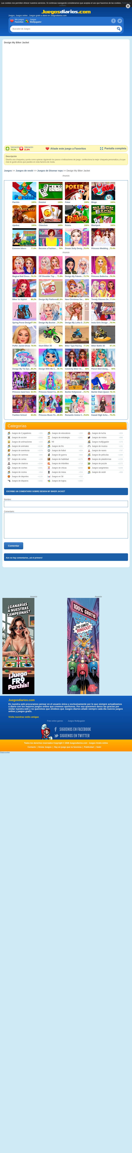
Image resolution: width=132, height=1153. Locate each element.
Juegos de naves (99, 450)
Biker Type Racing (73, 346)
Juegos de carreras (20, 455)
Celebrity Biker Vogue (74, 369)
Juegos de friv (58, 446)
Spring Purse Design (21, 323)
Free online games (55, 721)
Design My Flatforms (48, 299)
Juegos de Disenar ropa (50, 170)
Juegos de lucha (99, 433)
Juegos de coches (19, 468)
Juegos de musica (99, 446)
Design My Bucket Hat (48, 323)
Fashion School (19, 415)
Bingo (94, 202)
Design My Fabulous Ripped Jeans (74, 276)
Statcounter (5, 752)
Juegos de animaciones (22, 442)
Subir (98, 747)
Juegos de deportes (20, 476)
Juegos (35, 20)
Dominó (42, 202)
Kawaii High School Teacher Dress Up (100, 415)
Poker (67, 202)
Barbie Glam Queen (100, 392)
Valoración (15, 148)
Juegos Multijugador (76, 721)
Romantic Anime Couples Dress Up (74, 415)
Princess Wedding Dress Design (100, 248)
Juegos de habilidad (60, 459)
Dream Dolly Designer (74, 248)
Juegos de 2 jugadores (21, 433)
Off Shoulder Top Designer (48, 276)
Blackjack (95, 225)
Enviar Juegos (45, 747)
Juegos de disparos (20, 481)
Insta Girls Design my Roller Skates (100, 323)
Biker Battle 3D (98, 346)
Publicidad (89, 747)
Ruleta (68, 225)
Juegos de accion (19, 437)
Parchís (15, 202)
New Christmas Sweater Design (74, 299)
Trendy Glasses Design (100, 299)
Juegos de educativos (61, 433)
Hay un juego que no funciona (67, 747)
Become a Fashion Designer (48, 248)
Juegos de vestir (24, 170)
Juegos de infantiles (60, 463)
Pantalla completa (113, 148)
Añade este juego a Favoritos (66, 148)
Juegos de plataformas (101, 459)
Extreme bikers (19, 248)
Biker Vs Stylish (19, 299)
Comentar (13, 545)
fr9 (53, 442)
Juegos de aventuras (20, 450)
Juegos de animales (20, 446)
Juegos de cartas (19, 459)
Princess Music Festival (48, 415)
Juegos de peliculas (100, 455)
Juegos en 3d (57, 476)
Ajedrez (15, 225)
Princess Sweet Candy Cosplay (48, 392)
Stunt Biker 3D (45, 346)
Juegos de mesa (59, 472)
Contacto (32, 747)
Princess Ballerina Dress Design (100, 276)
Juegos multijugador (100, 442)
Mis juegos (20, 20)
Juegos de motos (99, 437)
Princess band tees (21, 392)
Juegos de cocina (19, 472)
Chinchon (43, 225)
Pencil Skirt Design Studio (100, 369)
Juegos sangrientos (100, 468)
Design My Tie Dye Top (22, 369)
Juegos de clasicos (20, 463)
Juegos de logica (59, 481)
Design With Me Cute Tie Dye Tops (48, 369)
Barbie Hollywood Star (74, 392)
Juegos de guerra (59, 455)
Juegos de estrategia (60, 437)
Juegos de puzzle (99, 463)
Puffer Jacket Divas (21, 346)
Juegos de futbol (59, 450)
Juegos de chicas (59, 468)
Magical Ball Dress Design (22, 276)
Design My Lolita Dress (74, 323)
